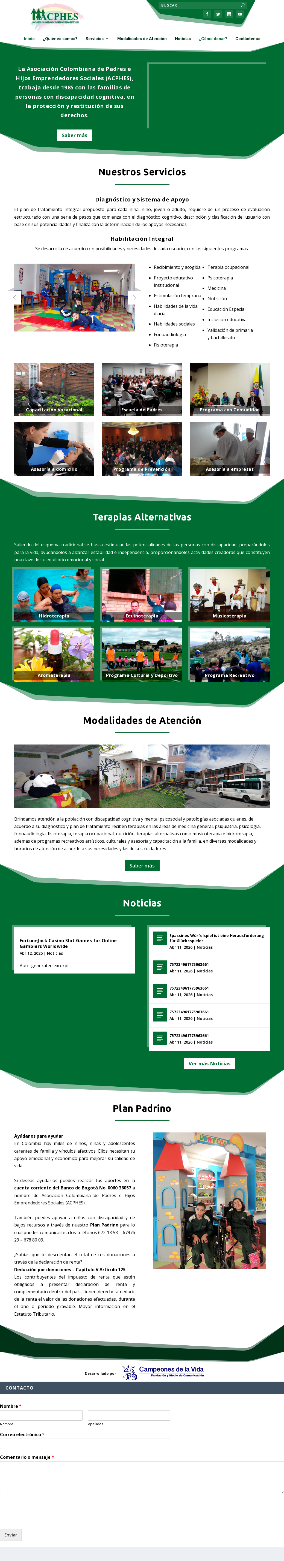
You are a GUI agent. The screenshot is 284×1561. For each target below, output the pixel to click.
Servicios (95, 39)
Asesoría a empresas (230, 469)
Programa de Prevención (142, 469)
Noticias (183, 39)
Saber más (74, 135)
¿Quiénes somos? (60, 39)
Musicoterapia (230, 616)
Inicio (29, 39)
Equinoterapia (142, 616)
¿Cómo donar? (213, 39)
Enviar (10, 1535)
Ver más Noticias (209, 1063)
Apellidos (95, 1424)
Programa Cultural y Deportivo (142, 675)
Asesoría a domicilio (54, 469)
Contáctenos (247, 39)
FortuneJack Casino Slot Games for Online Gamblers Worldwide (68, 943)
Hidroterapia (54, 616)
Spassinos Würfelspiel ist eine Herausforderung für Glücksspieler (216, 938)
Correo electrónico (22, 1435)
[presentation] (41, 1519)
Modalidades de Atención (142, 39)
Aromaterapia (54, 675)
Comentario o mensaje (27, 1457)
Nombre (11, 1406)
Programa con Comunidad (230, 410)
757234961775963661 (189, 964)
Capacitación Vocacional (54, 410)
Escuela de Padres (142, 410)
